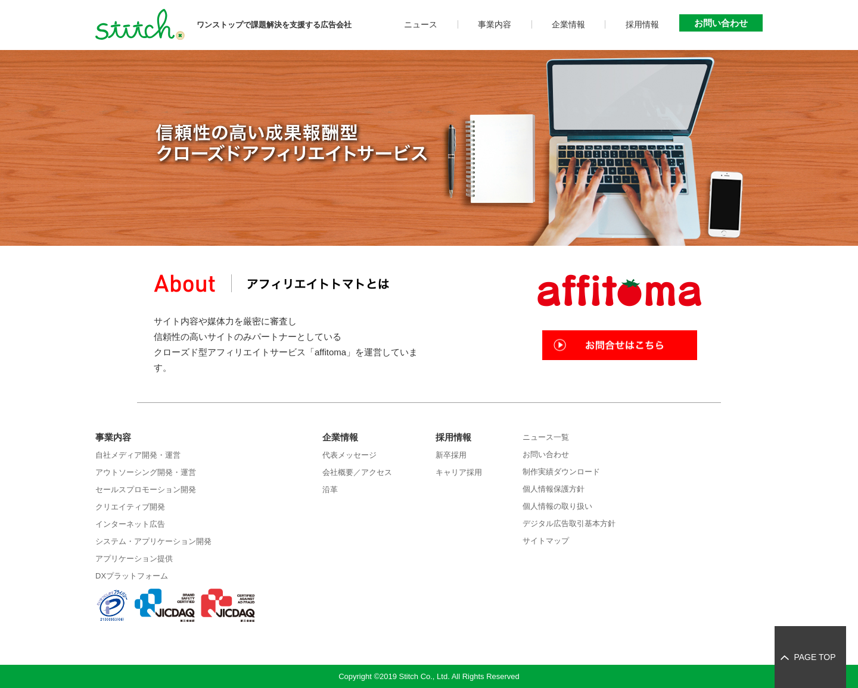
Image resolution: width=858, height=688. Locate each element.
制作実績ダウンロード (561, 471)
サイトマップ (546, 540)
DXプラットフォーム (131, 575)
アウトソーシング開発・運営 (145, 472)
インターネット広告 (130, 524)
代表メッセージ (349, 455)
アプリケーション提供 (134, 558)
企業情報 (568, 24)
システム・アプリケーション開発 (153, 541)
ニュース (420, 24)
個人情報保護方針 (554, 488)
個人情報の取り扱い (557, 506)
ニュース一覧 (546, 437)
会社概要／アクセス (357, 472)
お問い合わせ (721, 23)
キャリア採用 (459, 472)
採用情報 (642, 24)
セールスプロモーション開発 (145, 489)
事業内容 (494, 24)
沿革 (330, 489)
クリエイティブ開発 (130, 506)
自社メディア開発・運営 (138, 455)
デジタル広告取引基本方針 (569, 523)
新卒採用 (451, 455)
